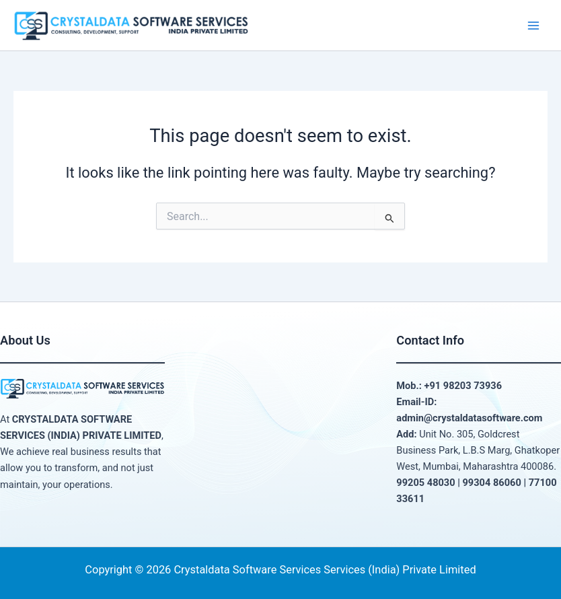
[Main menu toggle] (533, 25)
